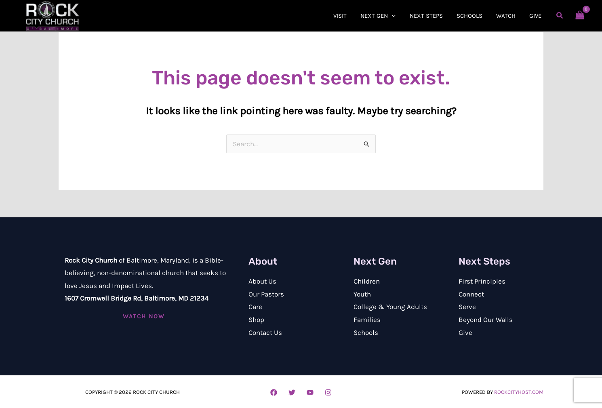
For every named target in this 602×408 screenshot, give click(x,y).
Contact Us (265, 332)
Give (465, 332)
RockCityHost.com (518, 392)
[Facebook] (273, 392)
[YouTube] (310, 392)
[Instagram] (328, 392)
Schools (366, 332)
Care (255, 307)
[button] (385, 16)
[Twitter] (291, 392)
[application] (399, 15)
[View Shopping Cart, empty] (580, 16)
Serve (467, 307)
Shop (256, 319)
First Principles (482, 281)
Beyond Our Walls (486, 319)
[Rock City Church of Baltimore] (52, 15)
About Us (262, 281)
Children (367, 281)
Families (367, 319)
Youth (362, 294)
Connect (471, 294)
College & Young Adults (390, 307)
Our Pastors (266, 294)
